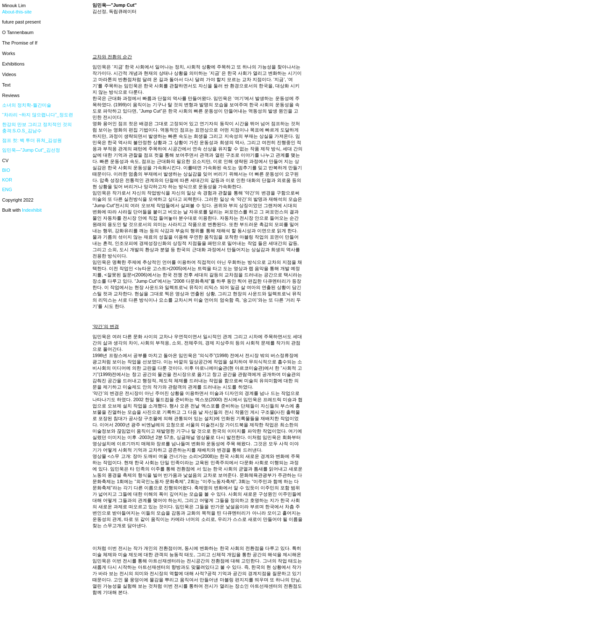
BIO (6, 170)
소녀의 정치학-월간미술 (26, 105)
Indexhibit (32, 210)
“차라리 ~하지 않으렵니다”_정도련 (37, 114)
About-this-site (17, 11)
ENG (7, 189)
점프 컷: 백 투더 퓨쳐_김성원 (32, 140)
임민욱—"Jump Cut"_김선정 (31, 149)
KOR (7, 179)
